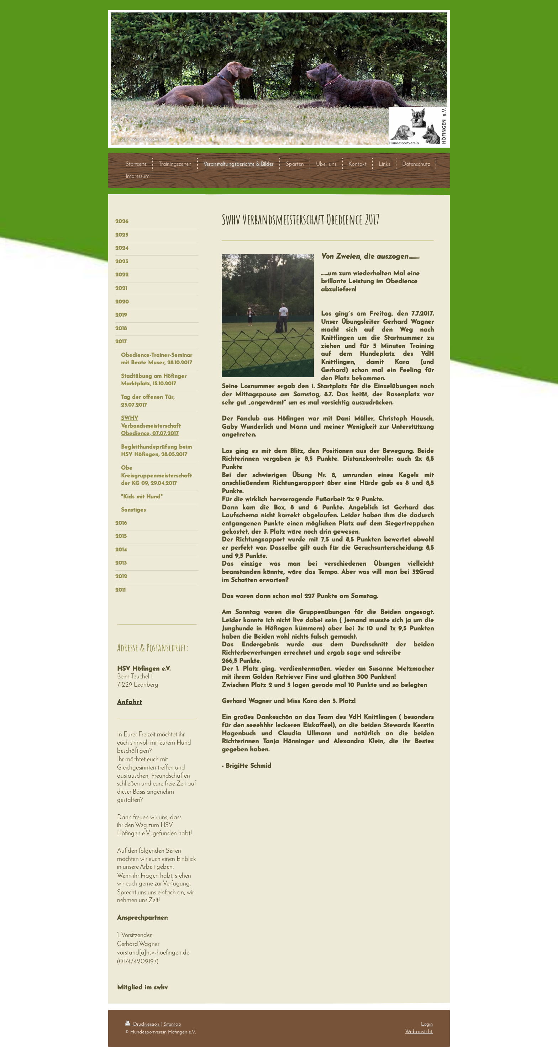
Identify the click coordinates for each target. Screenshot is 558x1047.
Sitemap (172, 1024)
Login (427, 1024)
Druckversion (142, 1024)
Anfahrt (129, 702)
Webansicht (419, 1032)
